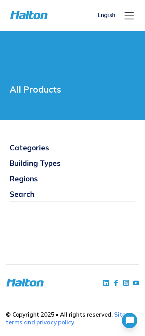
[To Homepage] (20, 15)
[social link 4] (136, 283)
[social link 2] (116, 283)
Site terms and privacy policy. (65, 318)
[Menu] (129, 16)
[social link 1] (106, 283)
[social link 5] (126, 283)
